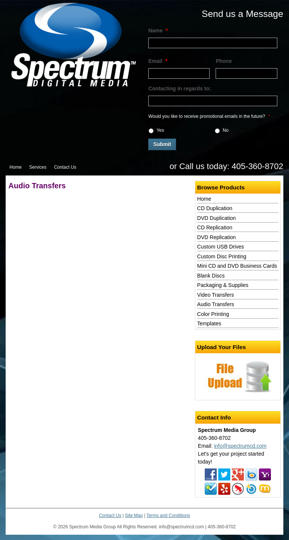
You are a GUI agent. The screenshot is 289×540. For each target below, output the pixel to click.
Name (158, 30)
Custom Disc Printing (221, 256)
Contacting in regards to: (179, 88)
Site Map (134, 515)
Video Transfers (215, 295)
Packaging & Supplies (222, 285)
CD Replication (214, 227)
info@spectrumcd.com (240, 446)
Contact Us (65, 167)
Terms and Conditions (168, 515)
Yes (160, 130)
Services (37, 167)
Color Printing (213, 314)
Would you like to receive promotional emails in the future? (209, 116)
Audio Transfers (215, 304)
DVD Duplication (216, 218)
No (226, 130)
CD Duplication (214, 208)
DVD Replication (216, 237)
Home (15, 167)
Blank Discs (211, 276)
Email (157, 61)
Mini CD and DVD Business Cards (237, 266)
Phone (224, 61)
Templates (209, 323)
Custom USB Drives (220, 247)
